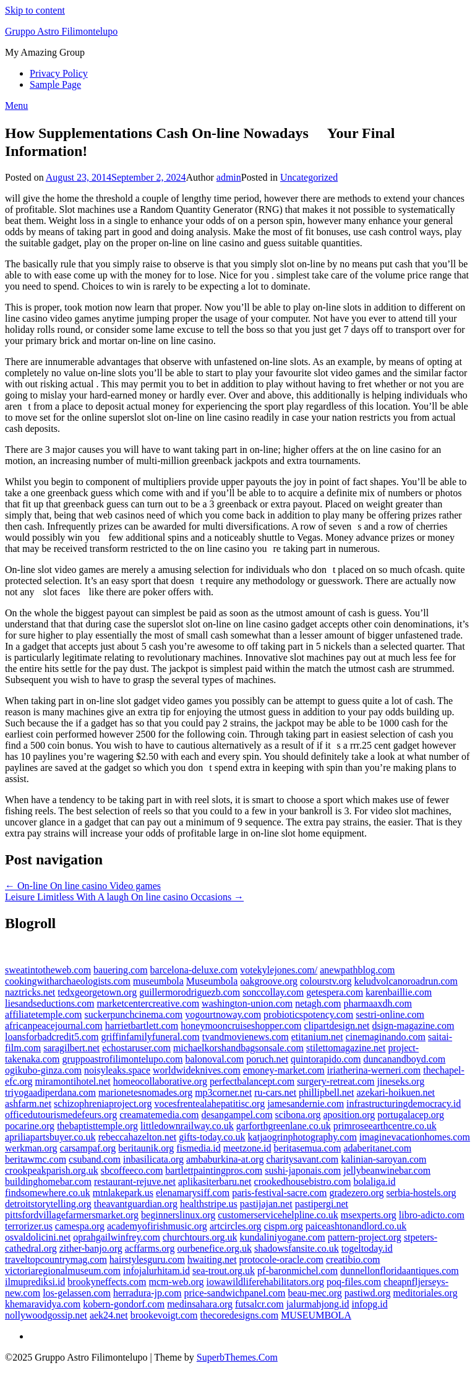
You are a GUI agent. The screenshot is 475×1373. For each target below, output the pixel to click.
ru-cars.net (275, 1092)
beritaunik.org (146, 1148)
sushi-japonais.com (303, 1170)
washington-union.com (247, 1003)
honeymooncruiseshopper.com (241, 1025)
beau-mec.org (314, 1293)
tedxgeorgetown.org (97, 992)
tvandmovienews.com (245, 1036)
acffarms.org (150, 1248)
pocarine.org (29, 1126)
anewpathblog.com (357, 970)
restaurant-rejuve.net (135, 1181)
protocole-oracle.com (281, 1259)
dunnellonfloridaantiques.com (399, 1270)
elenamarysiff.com (192, 1192)
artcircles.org (236, 1226)
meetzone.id (247, 1148)
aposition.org (349, 1114)
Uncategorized (309, 177)
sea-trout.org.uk (223, 1270)
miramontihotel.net (73, 1081)
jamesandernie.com (305, 1103)
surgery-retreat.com (335, 1081)
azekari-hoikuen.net (395, 1092)
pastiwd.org (367, 1293)
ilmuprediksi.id (35, 1281)
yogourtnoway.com (223, 1014)
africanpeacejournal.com (54, 1025)
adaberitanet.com (377, 1148)
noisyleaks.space (117, 1070)
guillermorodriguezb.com (189, 992)
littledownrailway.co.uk (187, 1126)
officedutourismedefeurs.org (61, 1114)
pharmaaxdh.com (377, 1003)
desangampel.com (237, 1114)
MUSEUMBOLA (316, 1315)
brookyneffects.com (106, 1281)
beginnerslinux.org (178, 1215)
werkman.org (31, 1148)
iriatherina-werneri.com (374, 1070)
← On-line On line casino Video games (83, 885)
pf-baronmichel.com (297, 1270)
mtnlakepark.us (123, 1192)
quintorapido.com (326, 1059)
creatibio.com (353, 1259)
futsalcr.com (259, 1304)
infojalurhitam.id (156, 1270)
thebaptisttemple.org (97, 1126)
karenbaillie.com (399, 992)
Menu (16, 105)
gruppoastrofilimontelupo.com (122, 1059)
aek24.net (109, 1315)
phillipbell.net (326, 1092)
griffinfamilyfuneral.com (150, 1036)
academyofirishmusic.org (157, 1226)
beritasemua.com (307, 1148)
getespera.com (334, 992)
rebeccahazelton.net (137, 1137)
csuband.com (95, 1159)
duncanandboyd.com (404, 1059)
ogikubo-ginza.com (43, 1070)
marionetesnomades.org (145, 1092)
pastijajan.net (266, 1204)
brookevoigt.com (164, 1315)
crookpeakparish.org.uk (51, 1170)
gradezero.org (356, 1192)
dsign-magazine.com (413, 1025)
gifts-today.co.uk (212, 1137)
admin (228, 177)
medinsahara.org (200, 1304)
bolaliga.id (374, 1181)
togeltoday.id (367, 1248)
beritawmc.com (35, 1159)
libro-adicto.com (431, 1215)
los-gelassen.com (77, 1293)
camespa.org (80, 1226)
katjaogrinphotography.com (302, 1137)
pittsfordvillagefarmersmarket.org (72, 1215)
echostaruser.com (136, 1048)
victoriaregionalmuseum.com (63, 1270)
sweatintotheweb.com (48, 970)
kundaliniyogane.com (282, 1237)
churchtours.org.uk (200, 1237)
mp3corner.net (223, 1092)
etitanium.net (317, 1036)
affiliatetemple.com (43, 1014)
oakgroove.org (268, 981)
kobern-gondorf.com (124, 1304)
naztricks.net (30, 992)
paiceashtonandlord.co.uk (356, 1226)
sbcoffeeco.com (132, 1170)
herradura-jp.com (147, 1293)
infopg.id (369, 1304)
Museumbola (212, 981)
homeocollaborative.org (160, 1081)
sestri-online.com (390, 1014)
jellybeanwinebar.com (386, 1170)
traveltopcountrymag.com (56, 1259)
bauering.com (120, 970)
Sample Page (55, 84)
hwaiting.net (212, 1259)
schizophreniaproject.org (103, 1103)
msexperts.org (368, 1215)
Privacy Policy (59, 73)
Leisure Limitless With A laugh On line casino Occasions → (124, 897)
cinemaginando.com (386, 1036)
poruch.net (267, 1059)
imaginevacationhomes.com (414, 1137)
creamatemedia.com (159, 1114)
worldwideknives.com (197, 1070)
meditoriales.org (425, 1293)
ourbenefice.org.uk (214, 1248)
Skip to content (35, 10)
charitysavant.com (302, 1159)
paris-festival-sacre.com (279, 1192)
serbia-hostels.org (421, 1192)
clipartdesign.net (336, 1025)
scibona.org (298, 1114)
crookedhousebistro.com (302, 1181)
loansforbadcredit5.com (52, 1036)
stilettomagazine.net (345, 1048)
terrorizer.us (29, 1226)
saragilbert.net (71, 1048)
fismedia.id (198, 1148)
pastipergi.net (321, 1204)
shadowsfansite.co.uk (296, 1248)
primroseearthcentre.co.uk (385, 1126)
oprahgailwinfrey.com (116, 1237)
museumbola (158, 981)
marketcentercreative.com (147, 1003)
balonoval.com (214, 1059)
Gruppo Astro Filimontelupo (61, 31)
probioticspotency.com (308, 1014)
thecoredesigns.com (239, 1315)
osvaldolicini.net (38, 1237)
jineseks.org (401, 1081)
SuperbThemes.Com (237, 1357)
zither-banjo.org (90, 1248)
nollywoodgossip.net (46, 1315)
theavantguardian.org (136, 1204)
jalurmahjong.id (317, 1304)
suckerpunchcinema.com (134, 1014)
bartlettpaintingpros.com (213, 1170)
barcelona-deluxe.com (194, 970)
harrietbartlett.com (142, 1025)
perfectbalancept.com (252, 1081)
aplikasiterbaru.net (215, 1181)
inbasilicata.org (153, 1159)
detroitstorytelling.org (48, 1204)
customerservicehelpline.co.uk (278, 1215)
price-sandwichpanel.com (235, 1293)
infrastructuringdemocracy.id (403, 1103)
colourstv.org (326, 981)
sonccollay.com (273, 992)
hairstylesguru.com (147, 1259)
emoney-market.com (284, 1070)
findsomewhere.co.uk (47, 1192)
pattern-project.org (364, 1237)
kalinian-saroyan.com (383, 1159)
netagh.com (318, 1003)
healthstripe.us (209, 1204)
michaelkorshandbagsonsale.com (238, 1048)
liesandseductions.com (49, 1003)
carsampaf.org (88, 1148)
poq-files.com (354, 1281)
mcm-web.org (176, 1281)
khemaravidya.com (42, 1304)
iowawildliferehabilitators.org (265, 1281)
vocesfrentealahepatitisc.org (209, 1103)
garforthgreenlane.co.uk (283, 1126)
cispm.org (283, 1226)
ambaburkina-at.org (224, 1159)
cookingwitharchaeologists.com (68, 981)
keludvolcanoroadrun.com (406, 981)
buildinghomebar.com (48, 1181)
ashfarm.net (28, 1103)
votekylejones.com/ (278, 970)
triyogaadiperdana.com (50, 1092)
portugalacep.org (410, 1114)
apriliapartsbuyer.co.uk (50, 1137)
